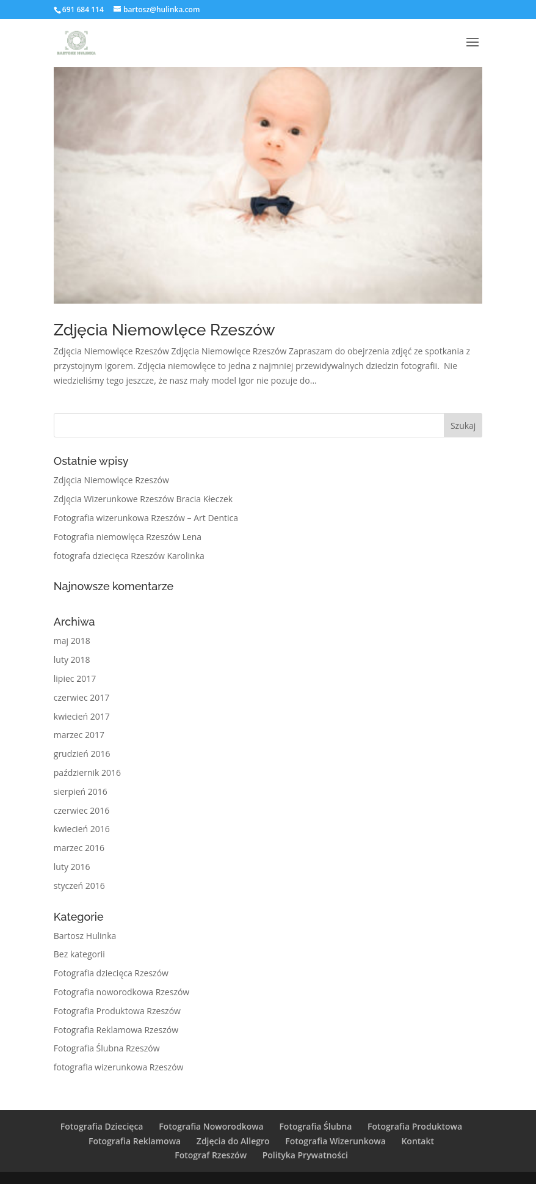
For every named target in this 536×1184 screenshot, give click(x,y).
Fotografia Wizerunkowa (335, 1141)
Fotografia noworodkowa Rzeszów (121, 992)
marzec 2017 (79, 734)
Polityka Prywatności (305, 1155)
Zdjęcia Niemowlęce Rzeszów (164, 330)
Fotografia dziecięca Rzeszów (111, 973)
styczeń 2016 (79, 885)
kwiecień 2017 (82, 716)
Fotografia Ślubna (315, 1126)
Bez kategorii (79, 954)
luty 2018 (72, 659)
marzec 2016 (79, 847)
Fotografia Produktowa (415, 1126)
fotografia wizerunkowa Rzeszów (119, 1067)
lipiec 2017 (75, 678)
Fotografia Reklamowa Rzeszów (116, 1030)
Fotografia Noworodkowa (211, 1126)
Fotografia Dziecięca (101, 1126)
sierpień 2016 (80, 791)
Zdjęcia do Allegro (233, 1141)
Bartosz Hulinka (85, 935)
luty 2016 (72, 866)
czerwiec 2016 (81, 810)
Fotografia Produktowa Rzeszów (117, 1011)
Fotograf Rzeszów (211, 1155)
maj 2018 (72, 640)
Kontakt (417, 1141)
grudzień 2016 (82, 753)
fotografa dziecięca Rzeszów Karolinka (129, 555)
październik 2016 (87, 772)
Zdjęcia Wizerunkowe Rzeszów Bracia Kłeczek (143, 499)
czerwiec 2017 (81, 697)
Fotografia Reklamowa (135, 1141)
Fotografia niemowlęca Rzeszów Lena (127, 537)
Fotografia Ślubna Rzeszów (107, 1048)
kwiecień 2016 (82, 829)
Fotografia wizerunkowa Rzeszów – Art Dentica (146, 518)
